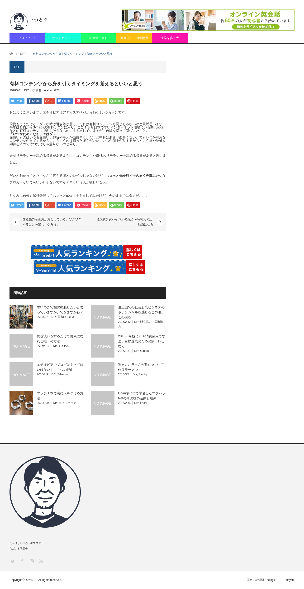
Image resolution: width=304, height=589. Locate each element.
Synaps (38, 127)
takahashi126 (51, 90)
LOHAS (64, 346)
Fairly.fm (289, 580)
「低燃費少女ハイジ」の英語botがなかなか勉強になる (123, 221)
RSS (41, 561)
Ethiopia (62, 374)
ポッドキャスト (63, 38)
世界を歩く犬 (170, 38)
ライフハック (67, 403)
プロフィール (27, 38)
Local (143, 403)
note (160, 127)
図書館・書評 (98, 38)
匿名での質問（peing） (261, 580)
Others (144, 351)
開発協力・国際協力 (134, 38)
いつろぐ (32, 580)
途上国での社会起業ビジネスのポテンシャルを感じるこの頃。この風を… (141, 312)
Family (143, 374)
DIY (26, 90)
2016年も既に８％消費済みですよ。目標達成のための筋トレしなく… (141, 341)
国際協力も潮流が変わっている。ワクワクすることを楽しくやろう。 (52, 221)
